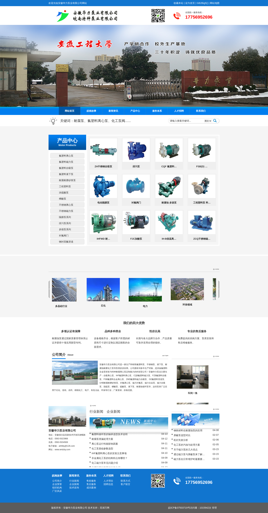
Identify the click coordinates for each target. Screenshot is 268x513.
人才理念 (108, 480)
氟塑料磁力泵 (66, 161)
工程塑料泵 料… (202, 202)
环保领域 (188, 304)
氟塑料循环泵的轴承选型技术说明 (110, 434)
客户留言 (125, 484)
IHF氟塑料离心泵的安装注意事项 (109, 453)
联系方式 (125, 480)
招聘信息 (108, 484)
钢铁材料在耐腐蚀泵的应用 (188, 430)
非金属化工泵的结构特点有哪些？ (110, 458)
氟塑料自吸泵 (66, 168)
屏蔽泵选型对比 (182, 435)
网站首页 (69, 110)
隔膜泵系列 (65, 217)
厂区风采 (57, 491)
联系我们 (201, 110)
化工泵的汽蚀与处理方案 (187, 444)
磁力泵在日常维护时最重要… (189, 459)
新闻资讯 (113, 110)
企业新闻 (113, 411)
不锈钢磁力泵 (66, 211)
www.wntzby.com (62, 449)
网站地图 (214, 3)
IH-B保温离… (169, 238)
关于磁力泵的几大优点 (186, 449)
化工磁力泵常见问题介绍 (105, 462)
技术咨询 (74, 487)
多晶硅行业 (63, 306)
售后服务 (91, 484)
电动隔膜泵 (103, 202)
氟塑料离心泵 (66, 155)
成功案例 (91, 487)
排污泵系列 (65, 223)
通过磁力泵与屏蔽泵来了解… (189, 454)
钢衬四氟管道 (66, 241)
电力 (146, 306)
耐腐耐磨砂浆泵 (67, 180)
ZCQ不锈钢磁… (201, 238)
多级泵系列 (65, 229)
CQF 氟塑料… (169, 166)
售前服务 (91, 480)
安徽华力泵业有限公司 (75, 507)
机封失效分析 (181, 440)
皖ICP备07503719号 (179, 507)
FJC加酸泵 (136, 238)
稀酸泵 (62, 198)
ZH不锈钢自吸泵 (103, 166)
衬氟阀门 (64, 235)
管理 (214, 507)
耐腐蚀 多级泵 (169, 202)
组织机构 (57, 487)
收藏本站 (178, 3)
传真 (51, 442)
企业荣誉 (57, 484)
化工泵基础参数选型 (102, 448)
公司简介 (57, 480)
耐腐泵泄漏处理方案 (102, 439)
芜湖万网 (104, 507)
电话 (51, 438)
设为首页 (190, 3)
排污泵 (136, 166)
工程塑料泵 (65, 186)
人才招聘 (179, 110)
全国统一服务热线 (193, 12)
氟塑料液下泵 (66, 174)
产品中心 (135, 110)
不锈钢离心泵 (66, 204)
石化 (104, 305)
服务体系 (157, 110)
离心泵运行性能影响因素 (105, 443)
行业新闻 (96, 411)
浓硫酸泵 (64, 192)
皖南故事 (91, 110)
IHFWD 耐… (103, 238)
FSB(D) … (201, 166)
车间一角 (192, 393)
